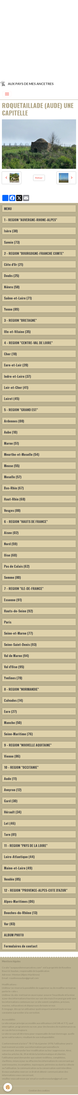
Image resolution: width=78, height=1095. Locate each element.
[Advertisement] (39, 39)
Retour (39, 177)
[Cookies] (7, 1087)
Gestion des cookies (39, 1090)
